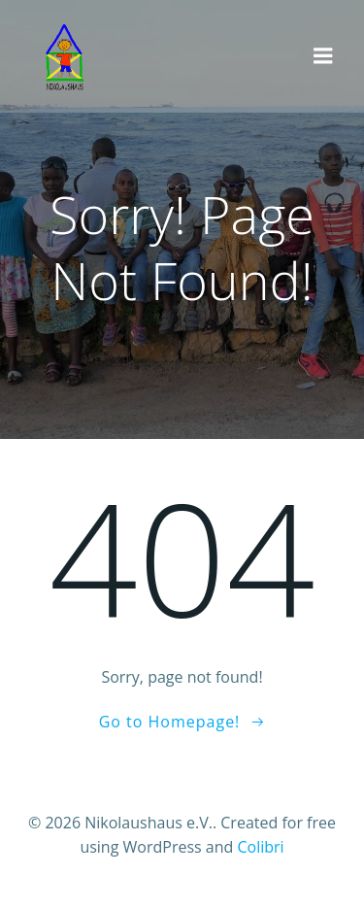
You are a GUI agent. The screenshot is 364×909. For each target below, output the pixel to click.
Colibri (260, 847)
